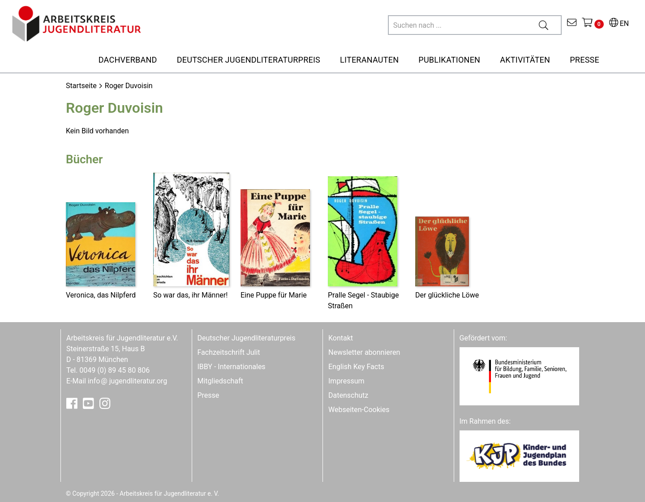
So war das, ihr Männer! (190, 295)
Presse (208, 395)
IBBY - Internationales (232, 366)
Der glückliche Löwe (447, 295)
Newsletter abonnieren (364, 352)
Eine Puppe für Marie (274, 295)
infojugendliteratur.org (127, 381)
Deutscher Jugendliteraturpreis (247, 338)
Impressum (346, 381)
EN (619, 23)
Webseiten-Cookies (358, 409)
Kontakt (340, 338)
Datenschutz (348, 395)
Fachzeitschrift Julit (229, 352)
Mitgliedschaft (220, 381)
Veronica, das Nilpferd (101, 295)
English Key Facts (356, 366)
